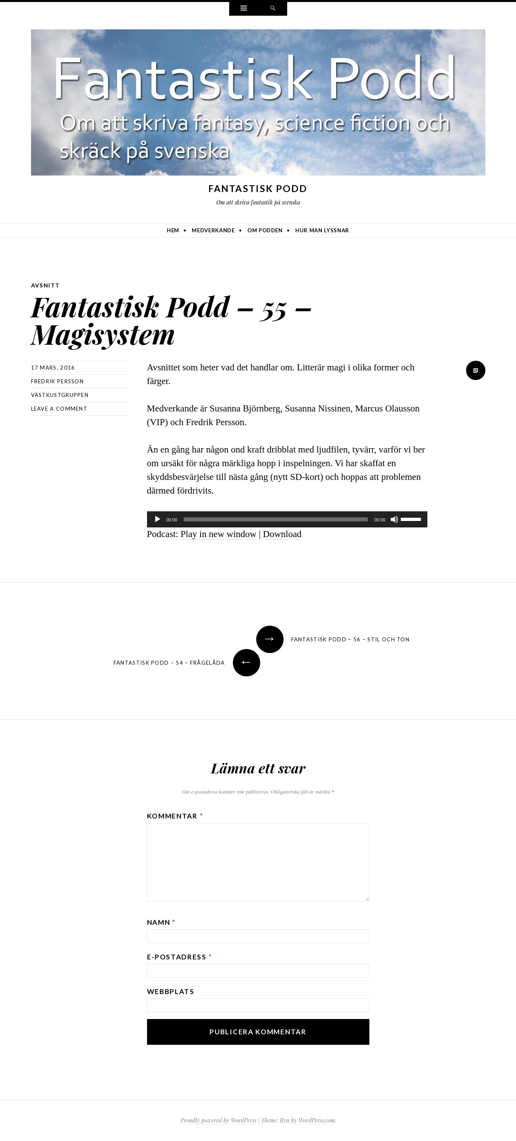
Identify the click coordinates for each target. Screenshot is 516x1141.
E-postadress (179, 957)
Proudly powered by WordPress (218, 1120)
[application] (287, 519)
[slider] (276, 519)
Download (282, 534)
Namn (161, 922)
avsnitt (45, 285)
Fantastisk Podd (258, 188)
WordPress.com (316, 1120)
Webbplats (171, 991)
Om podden (265, 230)
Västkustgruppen (60, 395)
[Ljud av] (394, 519)
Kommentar (175, 816)
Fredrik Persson (57, 381)
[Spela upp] (157, 519)
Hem (173, 230)
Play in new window (218, 534)
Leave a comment (59, 408)
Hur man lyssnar (322, 230)
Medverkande (213, 230)
